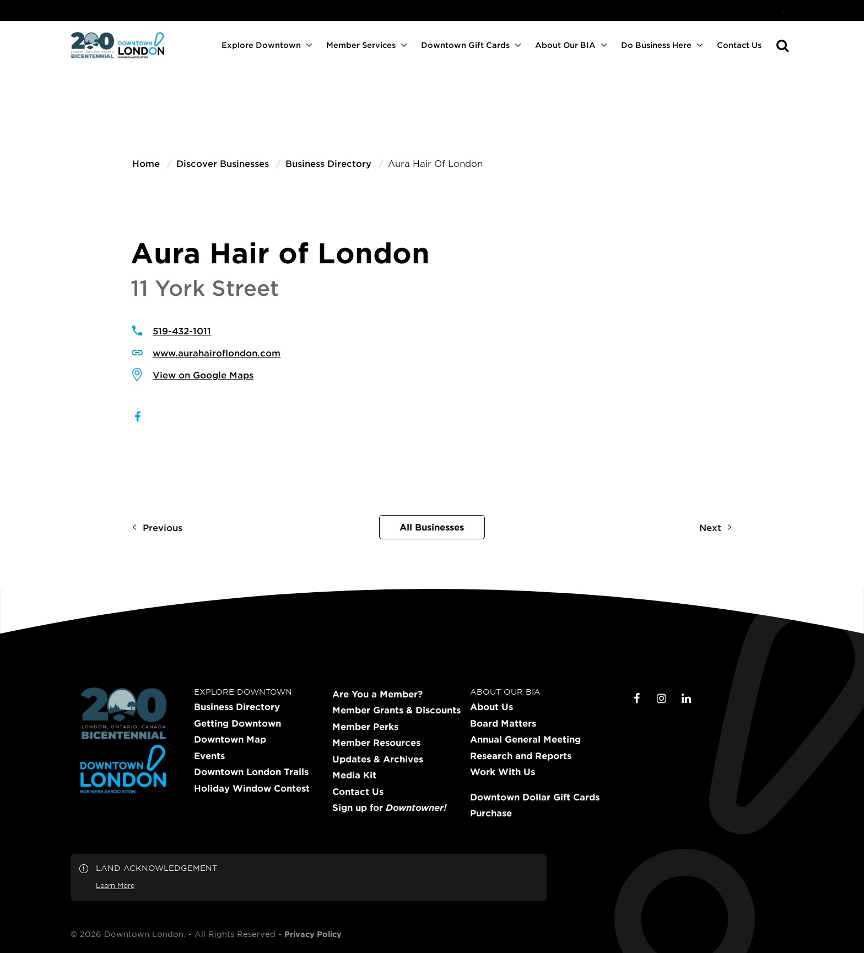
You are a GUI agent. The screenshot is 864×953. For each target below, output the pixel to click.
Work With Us (502, 772)
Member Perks (365, 727)
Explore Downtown (261, 45)
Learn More (115, 885)
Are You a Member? (377, 694)
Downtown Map (230, 739)
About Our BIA (565, 45)
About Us (491, 707)
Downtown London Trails (251, 772)
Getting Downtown (237, 723)
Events (209, 756)
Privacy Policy (313, 934)
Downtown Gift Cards (465, 45)
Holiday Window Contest (252, 788)
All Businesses (431, 526)
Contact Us (739, 45)
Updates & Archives (377, 759)
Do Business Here (656, 45)
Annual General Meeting (525, 739)
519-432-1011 (182, 330)
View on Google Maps (203, 374)
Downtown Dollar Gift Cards (535, 797)
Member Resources (376, 743)
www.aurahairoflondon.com (216, 352)
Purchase (491, 813)
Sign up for (389, 808)
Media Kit (354, 775)
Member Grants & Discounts (396, 710)
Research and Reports (520, 756)
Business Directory (237, 707)
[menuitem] (783, 10)
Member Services (361, 45)
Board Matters (503, 723)
